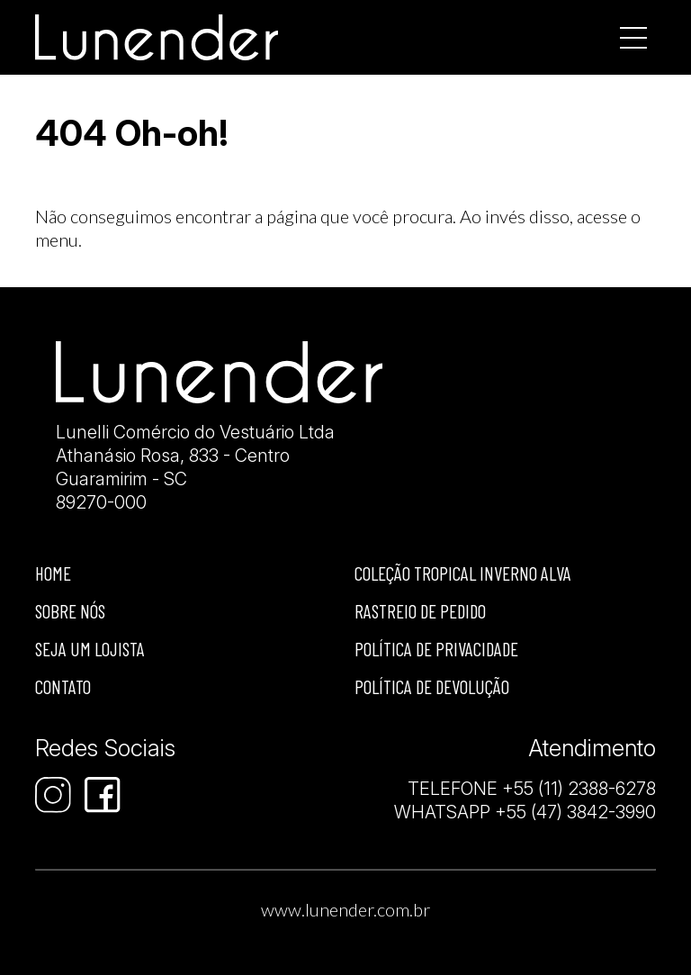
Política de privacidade (436, 648)
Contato (63, 686)
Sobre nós (70, 611)
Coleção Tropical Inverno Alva (462, 573)
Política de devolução (431, 686)
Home (53, 573)
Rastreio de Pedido (420, 611)
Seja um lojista (90, 648)
